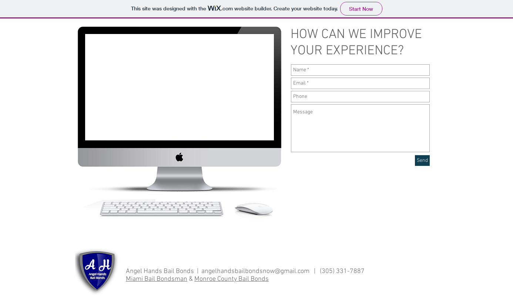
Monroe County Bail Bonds (231, 279)
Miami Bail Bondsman (156, 279)
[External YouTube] (179, 87)
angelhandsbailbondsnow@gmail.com (255, 271)
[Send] (422, 160)
